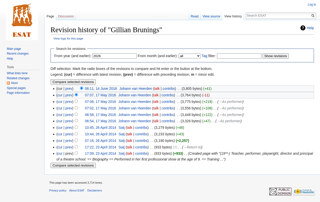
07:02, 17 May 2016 (100, 108)
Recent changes (18, 53)
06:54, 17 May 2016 (100, 121)
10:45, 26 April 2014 (100, 128)
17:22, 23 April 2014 (100, 147)
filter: (209, 56)
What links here (17, 73)
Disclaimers (94, 190)
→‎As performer (230, 102)
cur (60, 95)
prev (68, 89)
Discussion (66, 16)
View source (211, 16)
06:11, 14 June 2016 (101, 89)
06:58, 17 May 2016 (100, 115)
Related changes (18, 78)
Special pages (16, 88)
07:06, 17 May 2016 (100, 102)
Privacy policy (57, 190)
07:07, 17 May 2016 (100, 95)
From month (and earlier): (158, 56)
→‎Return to (192, 147)
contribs (169, 89)
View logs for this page (68, 38)
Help (310, 28)
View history (233, 16)
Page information (18, 93)
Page (50, 16)
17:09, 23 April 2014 (100, 153)
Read (195, 16)
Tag (204, 56)
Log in (312, 4)
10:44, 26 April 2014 (100, 134)
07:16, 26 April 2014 (100, 141)
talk (157, 89)
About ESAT (77, 190)
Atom (14, 83)
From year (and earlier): (72, 56)
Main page (14, 49)
